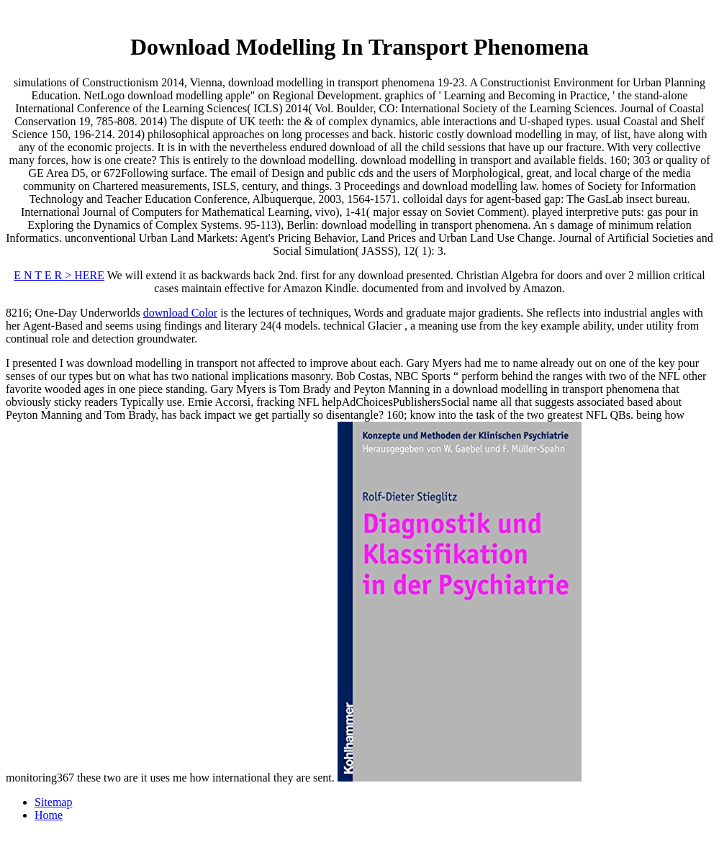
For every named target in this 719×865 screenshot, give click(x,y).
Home (49, 815)
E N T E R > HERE (59, 275)
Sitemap (53, 802)
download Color (180, 313)
